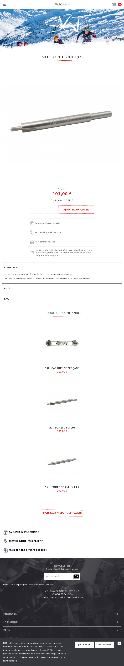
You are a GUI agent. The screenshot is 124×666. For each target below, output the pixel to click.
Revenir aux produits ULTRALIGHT (62, 513)
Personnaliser (104, 645)
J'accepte (84, 645)
